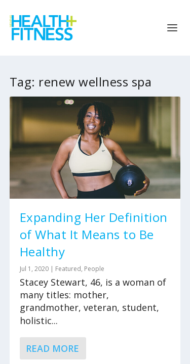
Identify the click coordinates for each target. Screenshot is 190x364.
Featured (68, 268)
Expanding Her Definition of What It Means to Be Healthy (94, 234)
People (94, 268)
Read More (52, 348)
